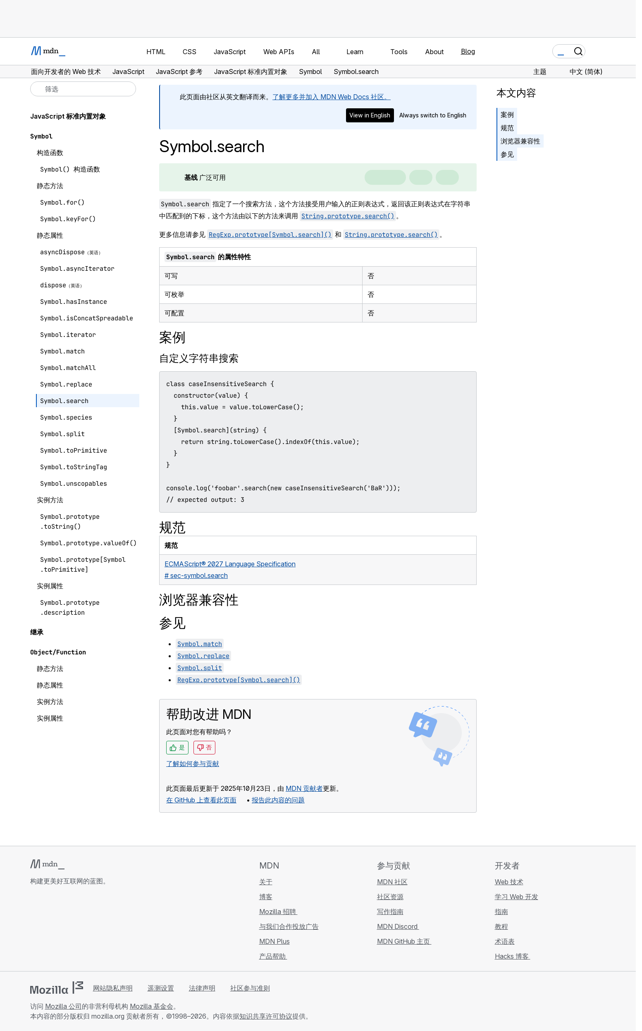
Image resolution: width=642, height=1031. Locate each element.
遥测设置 (161, 988)
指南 (501, 911)
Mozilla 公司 (63, 1006)
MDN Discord (398, 926)
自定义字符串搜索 (199, 358)
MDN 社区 (392, 882)
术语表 (505, 941)
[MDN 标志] (47, 864)
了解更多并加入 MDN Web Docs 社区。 (331, 97)
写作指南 (390, 911)
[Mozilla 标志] (56, 987)
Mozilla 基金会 (151, 1006)
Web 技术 (509, 882)
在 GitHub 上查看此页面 (201, 800)
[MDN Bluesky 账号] (50, 930)
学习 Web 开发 (516, 897)
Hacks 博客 (512, 956)
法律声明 (202, 988)
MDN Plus (274, 941)
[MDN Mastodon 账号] (80, 930)
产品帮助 (273, 956)
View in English (369, 115)
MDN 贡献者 (304, 788)
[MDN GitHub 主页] (35, 930)
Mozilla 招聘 (278, 911)
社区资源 (390, 897)
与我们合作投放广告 (289, 926)
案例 (507, 114)
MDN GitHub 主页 (404, 941)
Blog (468, 51)
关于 (265, 882)
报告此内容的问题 (278, 800)
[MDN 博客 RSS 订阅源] (95, 930)
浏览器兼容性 (520, 141)
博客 (265, 897)
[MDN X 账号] (65, 930)
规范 (507, 128)
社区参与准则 (250, 988)
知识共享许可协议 (265, 1016)
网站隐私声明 (113, 988)
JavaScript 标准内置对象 (68, 116)
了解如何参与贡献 (192, 763)
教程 (501, 926)
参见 (507, 154)
